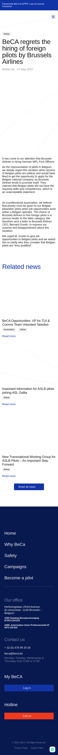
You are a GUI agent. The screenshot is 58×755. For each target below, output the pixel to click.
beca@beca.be (13, 653)
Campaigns (15, 566)
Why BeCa (14, 544)
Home (10, 533)
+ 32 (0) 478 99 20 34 (17, 647)
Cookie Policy (36, 748)
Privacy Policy (21, 748)
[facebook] (17, 737)
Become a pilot (18, 577)
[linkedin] (29, 737)
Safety (10, 555)
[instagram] (40, 737)
